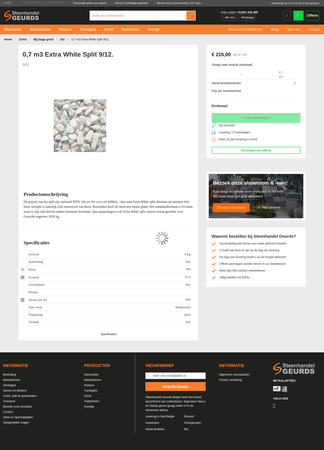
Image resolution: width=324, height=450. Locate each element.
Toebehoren (91, 401)
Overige (89, 406)
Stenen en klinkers (15, 390)
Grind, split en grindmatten (20, 395)
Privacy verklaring (230, 379)
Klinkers (89, 385)
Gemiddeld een (43, 2)
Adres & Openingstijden (18, 417)
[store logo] (21, 15)
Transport (9, 401)
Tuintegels (90, 390)
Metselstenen (11, 379)
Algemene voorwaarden (234, 374)
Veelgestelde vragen (16, 422)
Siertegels (9, 385)
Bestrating (9, 374)
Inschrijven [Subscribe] (175, 386)
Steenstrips (91, 374)
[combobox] (138, 15)
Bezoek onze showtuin (17, 406)
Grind (87, 395)
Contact (8, 411)
